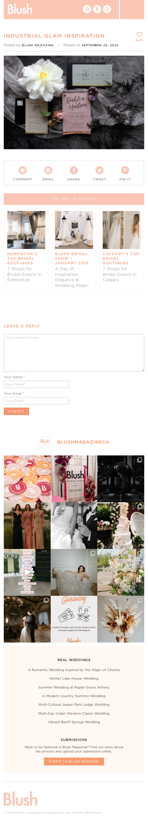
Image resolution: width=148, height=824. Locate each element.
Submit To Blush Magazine (74, 761)
